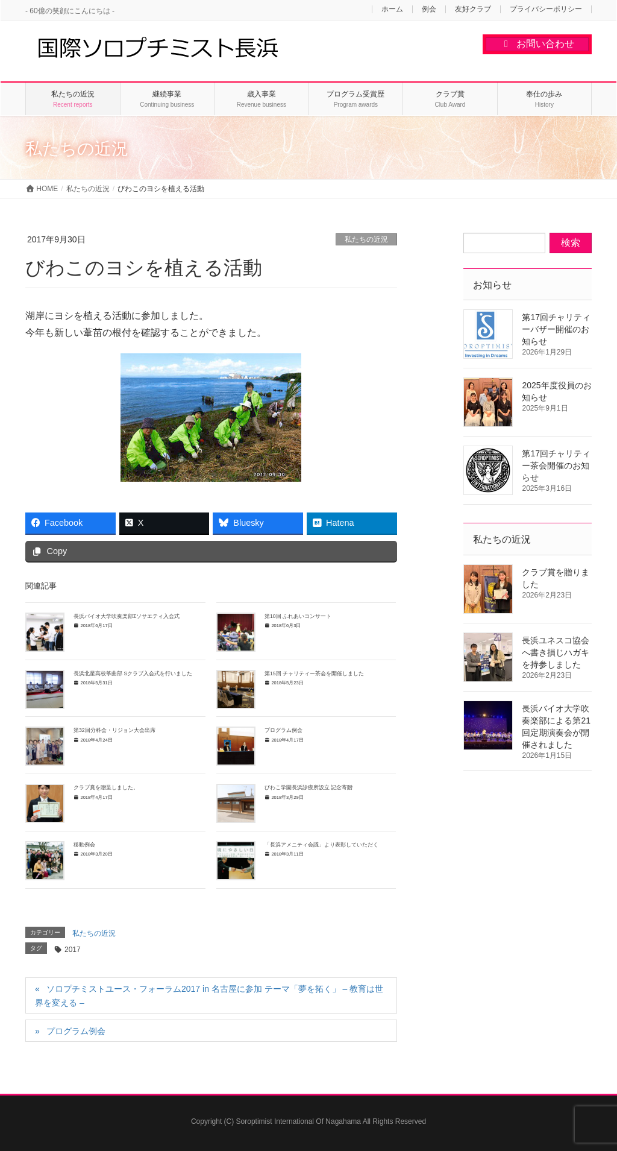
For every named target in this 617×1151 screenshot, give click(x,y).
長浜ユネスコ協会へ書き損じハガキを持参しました (555, 652)
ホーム (392, 9)
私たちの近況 (366, 239)
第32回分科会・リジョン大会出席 (114, 730)
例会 (429, 9)
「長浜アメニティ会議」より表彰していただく (324, 845)
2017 (72, 949)
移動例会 (84, 845)
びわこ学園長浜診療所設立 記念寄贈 (308, 787)
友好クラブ (473, 9)
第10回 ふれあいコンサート (298, 616)
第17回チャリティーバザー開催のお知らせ (556, 329)
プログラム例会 (283, 730)
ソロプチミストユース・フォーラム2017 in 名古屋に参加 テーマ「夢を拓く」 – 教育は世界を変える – (209, 996)
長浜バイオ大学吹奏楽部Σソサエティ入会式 (127, 616)
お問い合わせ (537, 44)
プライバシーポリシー (546, 9)
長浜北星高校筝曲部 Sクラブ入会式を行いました (133, 673)
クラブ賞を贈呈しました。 (109, 787)
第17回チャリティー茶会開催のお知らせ (556, 465)
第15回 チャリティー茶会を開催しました (314, 673)
